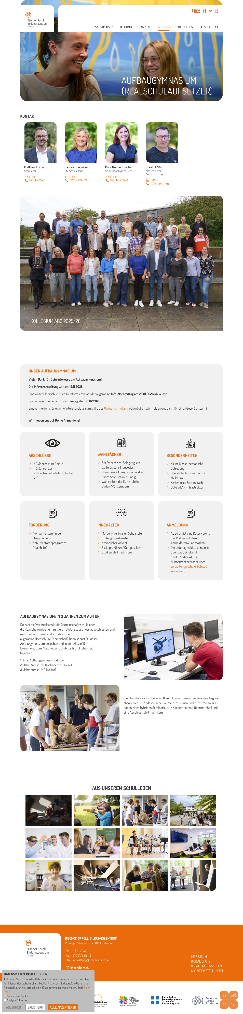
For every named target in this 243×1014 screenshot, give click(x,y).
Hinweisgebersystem (206, 966)
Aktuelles (185, 27)
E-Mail (30, 176)
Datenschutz (200, 961)
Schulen (164, 27)
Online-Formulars (115, 408)
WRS (234, 995)
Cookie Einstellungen (207, 970)
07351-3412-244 (116, 180)
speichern (35, 1007)
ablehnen (13, 1007)
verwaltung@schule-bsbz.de (189, 566)
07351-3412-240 (157, 184)
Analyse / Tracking (17, 1000)
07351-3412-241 (76, 180)
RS (224, 1004)
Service (205, 27)
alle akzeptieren (63, 1007)
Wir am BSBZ (104, 27)
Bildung (126, 27)
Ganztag (145, 27)
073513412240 (34, 180)
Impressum (199, 956)
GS (224, 995)
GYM (234, 1004)
